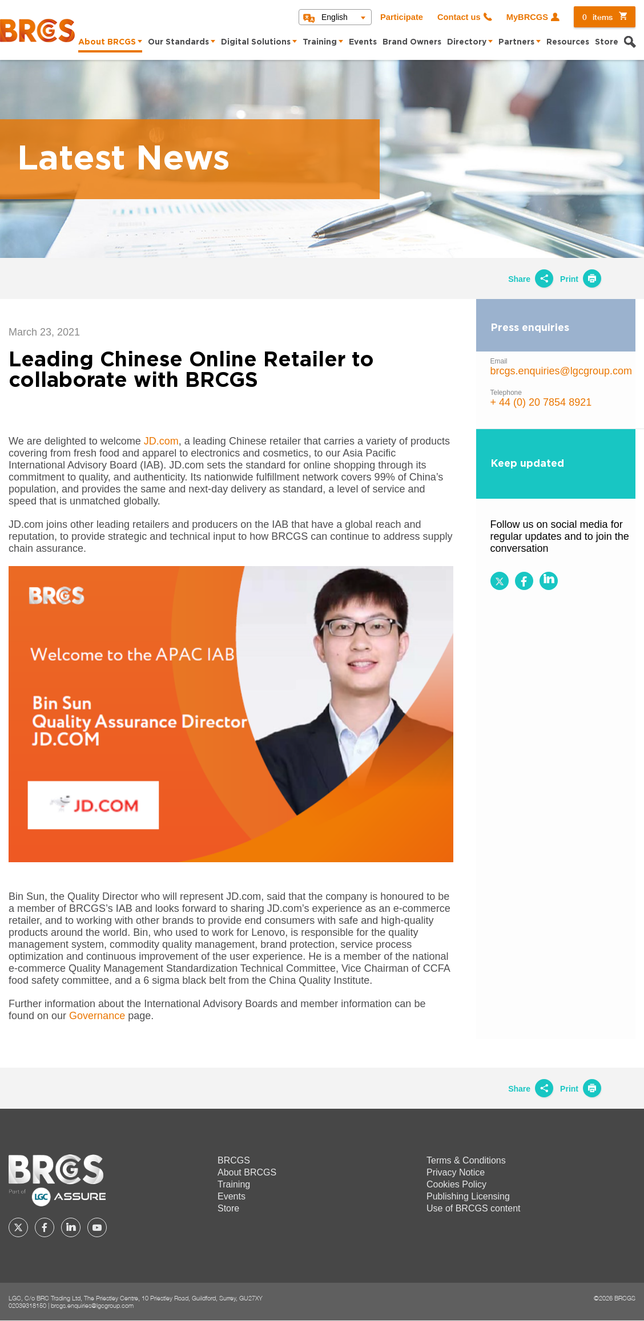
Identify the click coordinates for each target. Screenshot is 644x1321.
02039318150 (27, 1305)
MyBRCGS (527, 17)
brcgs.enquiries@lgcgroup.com (561, 371)
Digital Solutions (256, 42)
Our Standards (178, 42)
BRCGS (234, 1160)
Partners (516, 42)
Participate (401, 17)
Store (606, 42)
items (597, 17)
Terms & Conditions (466, 1160)
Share (530, 279)
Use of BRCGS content (473, 1208)
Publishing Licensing (468, 1196)
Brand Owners (412, 42)
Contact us (459, 17)
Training (320, 42)
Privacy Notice (455, 1172)
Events (363, 42)
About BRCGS (107, 42)
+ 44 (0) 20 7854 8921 (541, 402)
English (334, 17)
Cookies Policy (456, 1184)
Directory (466, 42)
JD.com (161, 441)
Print (580, 279)
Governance (97, 1015)
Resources (567, 42)
